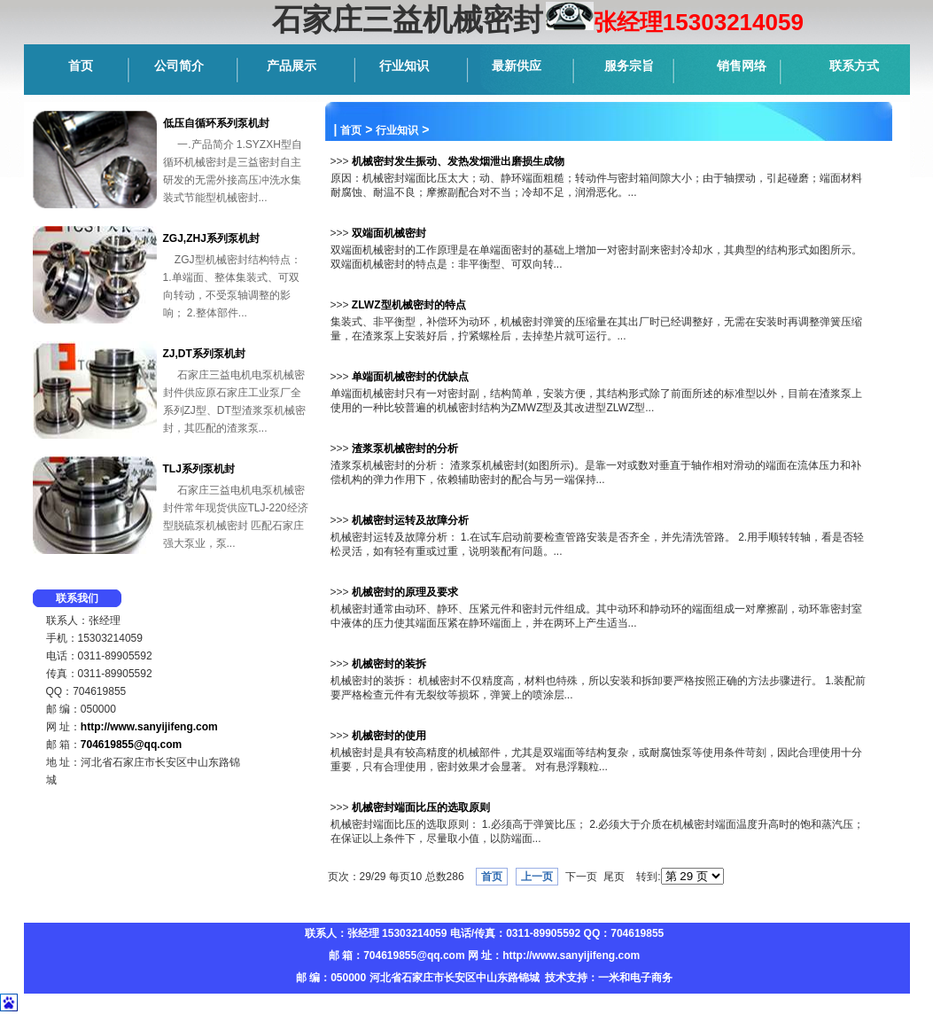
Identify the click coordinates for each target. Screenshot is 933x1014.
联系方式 (854, 66)
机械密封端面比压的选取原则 (421, 807)
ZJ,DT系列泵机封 (204, 353)
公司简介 (179, 66)
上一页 (537, 876)
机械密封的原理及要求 (405, 592)
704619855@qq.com (131, 744)
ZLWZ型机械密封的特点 (409, 305)
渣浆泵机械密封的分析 (405, 448)
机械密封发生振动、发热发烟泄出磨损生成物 (458, 161)
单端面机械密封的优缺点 (410, 376)
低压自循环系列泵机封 (216, 123)
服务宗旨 (629, 66)
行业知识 (404, 66)
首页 (80, 66)
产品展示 (291, 66)
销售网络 (741, 66)
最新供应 (516, 66)
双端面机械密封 (389, 233)
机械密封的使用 (389, 735)
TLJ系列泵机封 (199, 469)
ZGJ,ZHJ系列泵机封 (211, 238)
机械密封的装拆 (389, 664)
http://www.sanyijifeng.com (149, 727)
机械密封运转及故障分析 (410, 520)
